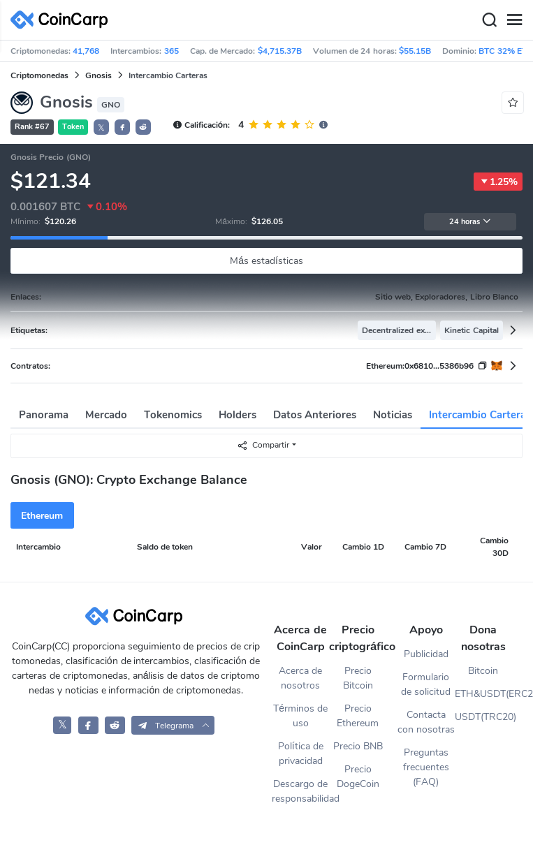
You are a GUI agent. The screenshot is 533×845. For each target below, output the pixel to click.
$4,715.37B (280, 51)
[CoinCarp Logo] (62, 19)
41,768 (86, 51)
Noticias (392, 415)
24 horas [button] (470, 221)
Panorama (43, 415)
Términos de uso (300, 716)
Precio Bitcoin (358, 678)
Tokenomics (173, 415)
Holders (237, 415)
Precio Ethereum (358, 716)
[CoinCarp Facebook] (88, 725)
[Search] (489, 20)
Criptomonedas (39, 75)
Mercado (106, 415)
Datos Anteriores (314, 415)
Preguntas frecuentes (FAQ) (426, 767)
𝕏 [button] (101, 127)
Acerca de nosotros (300, 678)
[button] (122, 127)
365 (171, 51)
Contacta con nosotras (426, 722)
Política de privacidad (300, 753)
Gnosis (98, 75)
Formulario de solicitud (426, 684)
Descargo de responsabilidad (300, 791)
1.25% (498, 181)
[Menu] (514, 20)
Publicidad (426, 654)
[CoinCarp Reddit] (115, 725)
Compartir (263, 445)
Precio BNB (358, 746)
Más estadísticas (266, 260)
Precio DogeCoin (358, 777)
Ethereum (42, 515)
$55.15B (415, 51)
